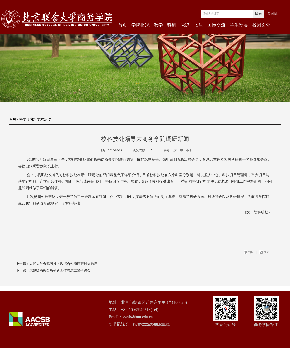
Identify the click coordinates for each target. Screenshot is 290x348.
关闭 (267, 252)
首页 (122, 24)
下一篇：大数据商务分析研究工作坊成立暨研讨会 (53, 270)
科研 (171, 24)
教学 (158, 24)
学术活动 (44, 119)
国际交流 (216, 24)
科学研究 (26, 119)
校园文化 (261, 24)
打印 (251, 252)
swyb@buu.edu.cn (138, 317)
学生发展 (239, 24)
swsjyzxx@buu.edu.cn (151, 324)
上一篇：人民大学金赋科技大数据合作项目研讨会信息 (56, 264)
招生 (198, 24)
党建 (185, 24)
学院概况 (140, 24)
